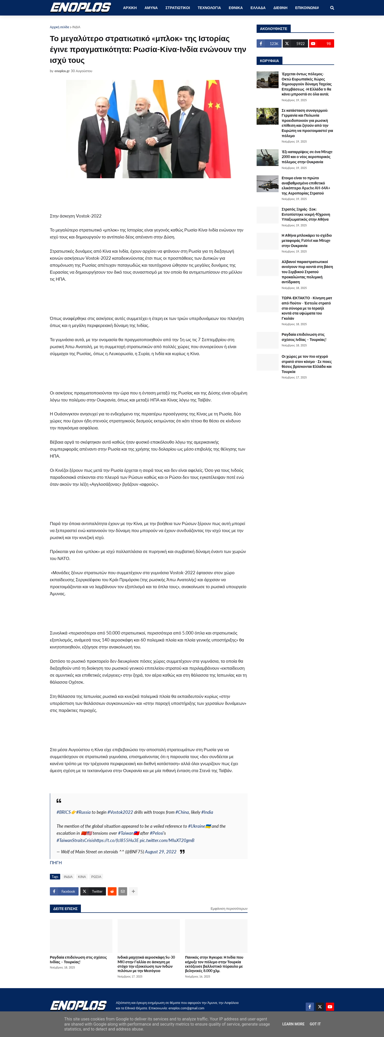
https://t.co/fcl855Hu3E (116, 840)
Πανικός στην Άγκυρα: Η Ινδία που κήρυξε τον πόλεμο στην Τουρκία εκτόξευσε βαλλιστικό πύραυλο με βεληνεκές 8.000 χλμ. (214, 964)
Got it (315, 1024)
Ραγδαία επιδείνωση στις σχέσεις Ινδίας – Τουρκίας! (78, 959)
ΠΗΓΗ (56, 862)
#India (207, 812)
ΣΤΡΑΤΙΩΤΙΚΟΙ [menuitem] (177, 7)
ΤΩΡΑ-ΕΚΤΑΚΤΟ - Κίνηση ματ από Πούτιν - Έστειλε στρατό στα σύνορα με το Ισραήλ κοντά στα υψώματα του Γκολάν (307, 308)
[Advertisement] (135, 191)
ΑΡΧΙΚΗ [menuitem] (130, 7)
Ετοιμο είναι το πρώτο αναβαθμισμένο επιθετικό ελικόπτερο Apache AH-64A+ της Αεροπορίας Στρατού (306, 185)
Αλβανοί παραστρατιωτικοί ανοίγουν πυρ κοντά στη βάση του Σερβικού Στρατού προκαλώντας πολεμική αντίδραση (307, 271)
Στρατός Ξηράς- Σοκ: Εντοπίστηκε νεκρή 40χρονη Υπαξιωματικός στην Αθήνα (306, 214)
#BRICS (64, 812)
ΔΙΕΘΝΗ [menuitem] (280, 7)
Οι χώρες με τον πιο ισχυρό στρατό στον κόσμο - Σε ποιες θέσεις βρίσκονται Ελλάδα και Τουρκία (307, 364)
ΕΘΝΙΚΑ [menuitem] (236, 7)
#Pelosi (156, 833)
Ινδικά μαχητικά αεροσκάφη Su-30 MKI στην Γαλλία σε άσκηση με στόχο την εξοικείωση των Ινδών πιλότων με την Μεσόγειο (146, 964)
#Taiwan (126, 833)
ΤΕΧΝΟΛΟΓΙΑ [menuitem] (209, 7)
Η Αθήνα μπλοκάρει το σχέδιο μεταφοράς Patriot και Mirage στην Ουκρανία (307, 240)
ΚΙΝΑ (82, 877)
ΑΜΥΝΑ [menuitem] (151, 7)
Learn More (293, 1024)
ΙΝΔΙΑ (76, 27)
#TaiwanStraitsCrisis (75, 840)
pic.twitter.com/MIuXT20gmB (167, 840)
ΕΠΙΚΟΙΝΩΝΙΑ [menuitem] (307, 7)
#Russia (83, 812)
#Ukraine (196, 826)
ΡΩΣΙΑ (96, 877)
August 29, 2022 (160, 851)
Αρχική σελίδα (59, 27)
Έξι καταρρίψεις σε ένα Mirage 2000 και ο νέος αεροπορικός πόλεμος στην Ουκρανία (307, 157)
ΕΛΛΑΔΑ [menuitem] (258, 7)
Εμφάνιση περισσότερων (229, 908)
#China (182, 812)
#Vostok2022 (120, 812)
